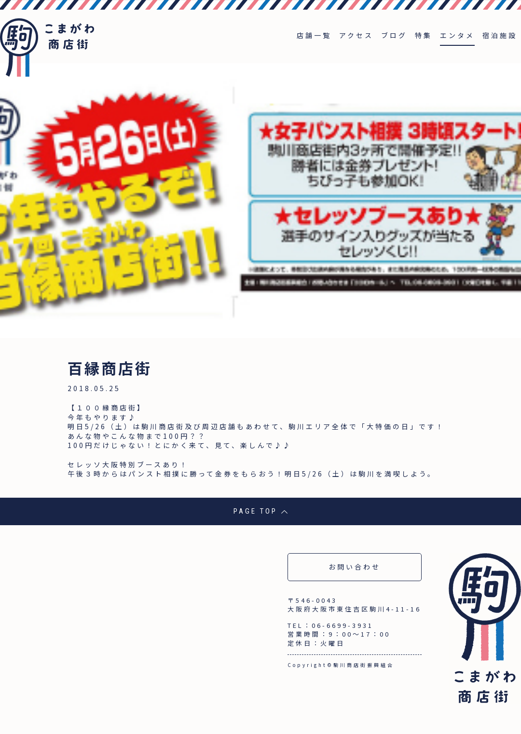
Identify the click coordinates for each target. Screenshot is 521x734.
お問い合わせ (355, 566)
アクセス (356, 35)
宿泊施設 (499, 35)
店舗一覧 (314, 35)
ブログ (394, 35)
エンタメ (457, 35)
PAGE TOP (260, 511)
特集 (423, 35)
